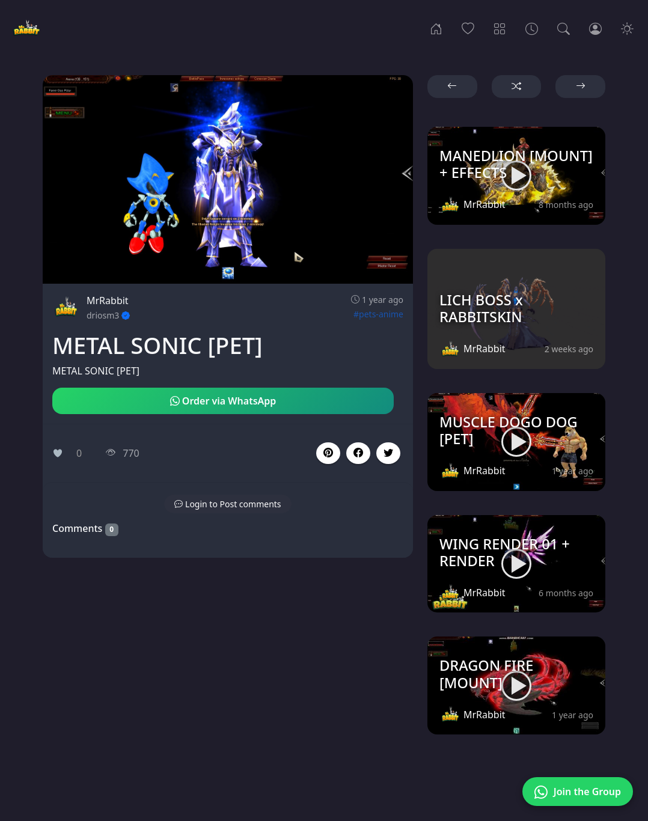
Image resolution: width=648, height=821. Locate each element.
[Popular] (468, 28)
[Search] (563, 28)
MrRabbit (108, 300)
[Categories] (500, 28)
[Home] (436, 28)
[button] (358, 453)
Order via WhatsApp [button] (223, 400)
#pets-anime (378, 314)
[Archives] (532, 28)
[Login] (595, 28)
